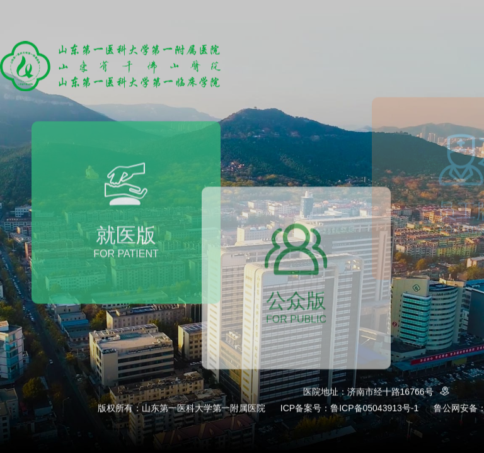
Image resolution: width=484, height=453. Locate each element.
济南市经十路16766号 (400, 392)
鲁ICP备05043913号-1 (374, 408)
